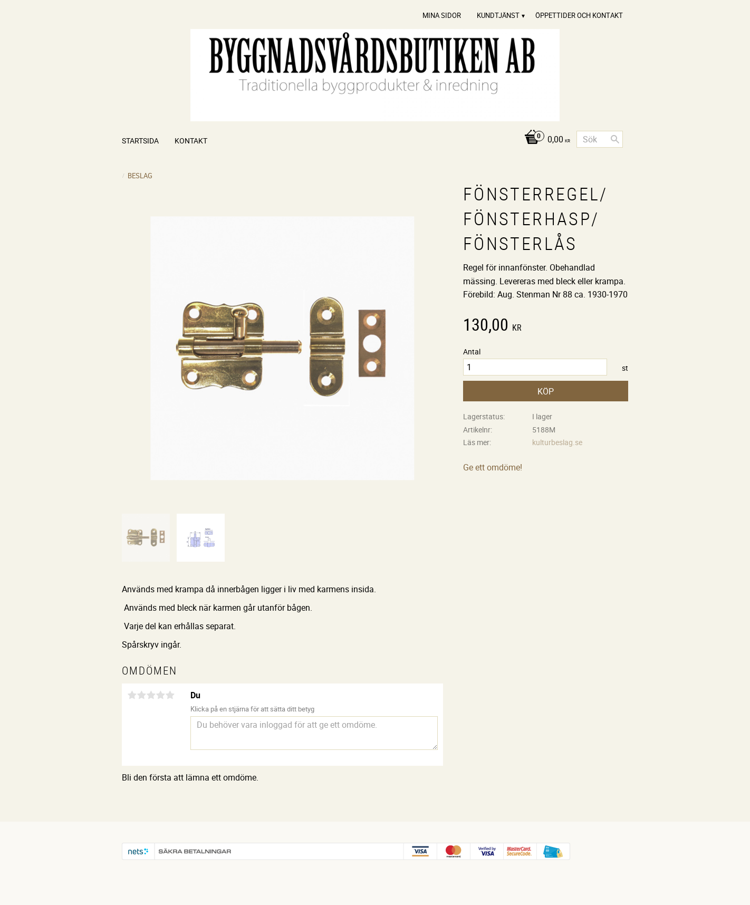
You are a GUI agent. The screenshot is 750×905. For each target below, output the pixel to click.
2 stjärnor (141, 695)
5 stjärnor (170, 695)
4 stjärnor (160, 695)
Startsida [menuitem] (140, 141)
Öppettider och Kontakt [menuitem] (579, 15)
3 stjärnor (151, 695)
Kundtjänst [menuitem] (498, 15)
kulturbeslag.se (557, 442)
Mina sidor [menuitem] (441, 15)
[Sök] (615, 139)
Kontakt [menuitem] (191, 141)
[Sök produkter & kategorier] (599, 139)
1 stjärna (132, 695)
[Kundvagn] (544, 140)
